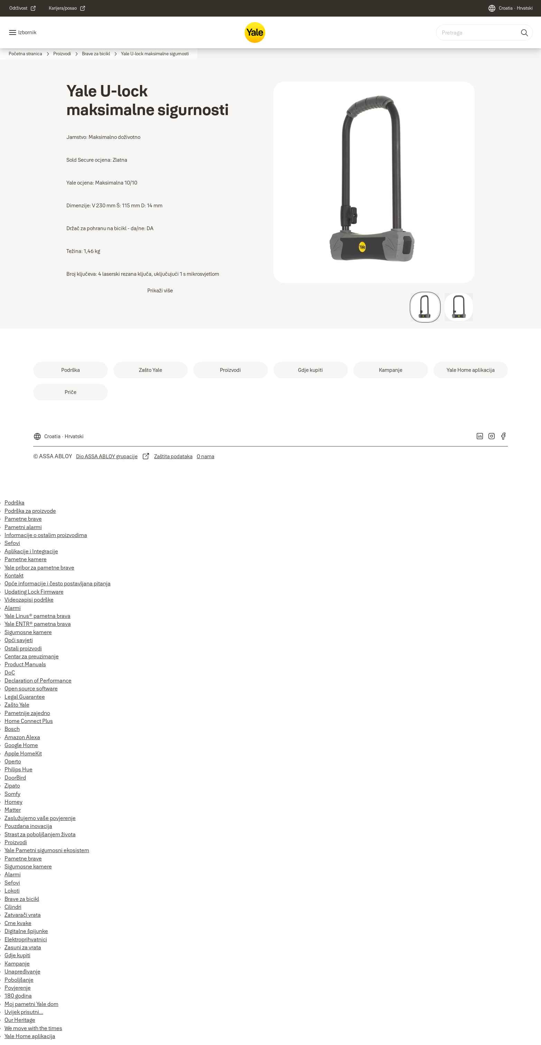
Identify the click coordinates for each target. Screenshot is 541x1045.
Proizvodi (15, 842)
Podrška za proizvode (30, 510)
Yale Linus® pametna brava (37, 615)
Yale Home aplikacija (29, 1036)
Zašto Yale (16, 704)
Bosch (12, 728)
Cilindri (12, 906)
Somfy (12, 793)
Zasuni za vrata (22, 947)
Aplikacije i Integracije (31, 551)
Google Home (21, 745)
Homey (13, 801)
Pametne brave (23, 518)
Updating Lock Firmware (34, 591)
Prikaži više (160, 290)
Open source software (31, 688)
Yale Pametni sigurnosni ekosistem (46, 850)
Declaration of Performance (38, 680)
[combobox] (484, 32)
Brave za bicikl (21, 898)
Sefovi (12, 542)
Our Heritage (19, 1019)
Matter (12, 809)
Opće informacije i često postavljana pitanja (57, 583)
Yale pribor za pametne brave (39, 567)
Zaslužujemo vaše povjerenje (40, 818)
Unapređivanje (22, 971)
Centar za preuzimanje (31, 656)
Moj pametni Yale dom (31, 1003)
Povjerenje (17, 987)
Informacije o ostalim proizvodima (45, 534)
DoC (9, 672)
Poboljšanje (19, 979)
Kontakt (14, 575)
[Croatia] (510, 8)
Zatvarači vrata (22, 914)
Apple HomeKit (23, 753)
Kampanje (17, 963)
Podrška (14, 502)
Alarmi (12, 607)
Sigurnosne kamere (28, 632)
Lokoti (12, 890)
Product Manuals (25, 664)
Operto (12, 761)
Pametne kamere (25, 559)
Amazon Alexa (22, 737)
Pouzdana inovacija (28, 825)
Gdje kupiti (17, 955)
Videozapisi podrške (29, 599)
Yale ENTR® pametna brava (37, 623)
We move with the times (33, 1028)
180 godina (18, 995)
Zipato (12, 785)
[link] (23, 8)
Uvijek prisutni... (23, 1011)
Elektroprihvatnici (25, 939)
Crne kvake (17, 923)
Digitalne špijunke (26, 931)
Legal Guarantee (24, 696)
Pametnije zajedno (27, 712)
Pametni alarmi (23, 527)
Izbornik (27, 32)
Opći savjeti (18, 640)
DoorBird (15, 777)
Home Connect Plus (28, 720)
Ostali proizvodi (23, 648)
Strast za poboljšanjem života (40, 834)
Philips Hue (18, 769)
